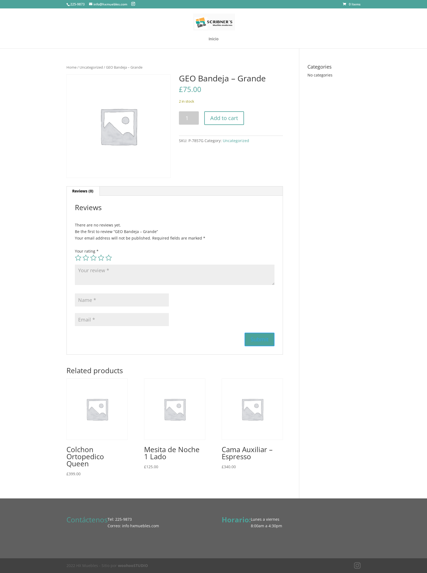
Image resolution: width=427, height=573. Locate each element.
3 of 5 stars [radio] (93, 258)
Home (71, 67)
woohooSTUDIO (133, 565)
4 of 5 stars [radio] (101, 258)
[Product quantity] (189, 118)
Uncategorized (91, 67)
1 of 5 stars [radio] (78, 258)
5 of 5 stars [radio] (108, 258)
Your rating (87, 251)
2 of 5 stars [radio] (86, 258)
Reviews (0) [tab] (82, 191)
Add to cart (224, 118)
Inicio (214, 39)
